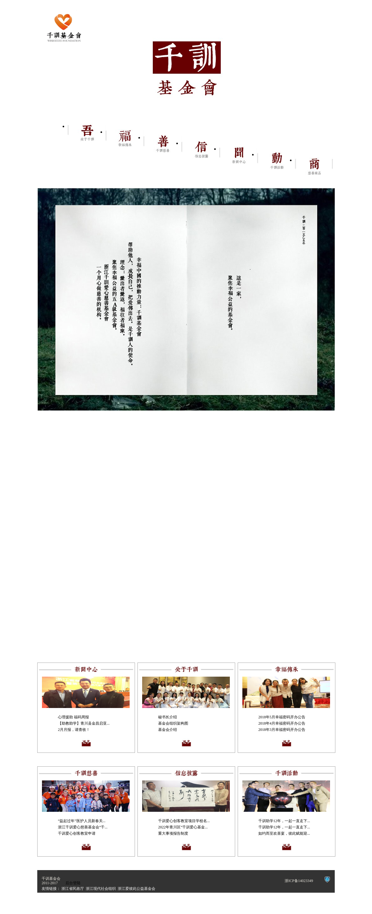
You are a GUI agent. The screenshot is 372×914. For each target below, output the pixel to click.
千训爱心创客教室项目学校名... (184, 821)
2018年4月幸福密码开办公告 (281, 723)
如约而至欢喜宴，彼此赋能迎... (284, 833)
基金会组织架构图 (173, 723)
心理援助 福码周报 (73, 717)
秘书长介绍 (167, 717)
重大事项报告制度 (173, 833)
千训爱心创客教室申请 (77, 833)
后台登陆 (72, 883)
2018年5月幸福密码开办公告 (281, 717)
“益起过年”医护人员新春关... (82, 821)
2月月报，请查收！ (74, 729)
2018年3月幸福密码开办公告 (281, 729)
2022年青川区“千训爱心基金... (183, 827)
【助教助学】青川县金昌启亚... (84, 723)
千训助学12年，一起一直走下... (284, 821)
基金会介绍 (167, 729)
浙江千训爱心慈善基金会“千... (82, 827)
